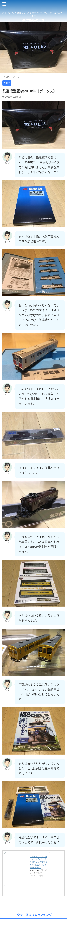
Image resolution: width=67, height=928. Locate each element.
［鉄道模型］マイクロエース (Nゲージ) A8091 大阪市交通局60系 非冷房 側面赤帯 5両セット (38, 862)
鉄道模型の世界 (33, 20)
